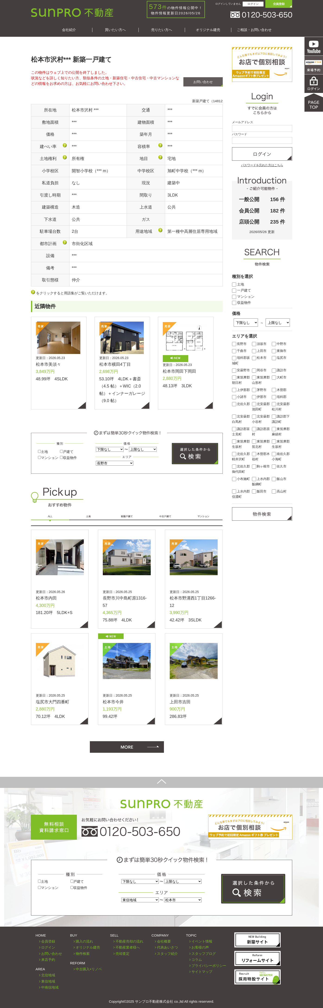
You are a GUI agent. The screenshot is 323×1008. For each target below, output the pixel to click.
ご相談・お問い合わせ (254, 30)
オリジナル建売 (208, 30)
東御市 (279, 351)
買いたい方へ (115, 30)
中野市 (279, 344)
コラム (196, 960)
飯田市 (259, 491)
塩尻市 (279, 358)
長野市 (239, 344)
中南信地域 (50, 987)
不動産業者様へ (128, 947)
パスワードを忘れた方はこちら (262, 165)
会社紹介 (69, 30)
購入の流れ (84, 941)
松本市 (259, 358)
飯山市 (279, 479)
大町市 (279, 377)
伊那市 (259, 397)
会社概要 (164, 941)
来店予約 (48, 960)
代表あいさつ (167, 947)
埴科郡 (279, 397)
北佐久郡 (241, 404)
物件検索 (83, 954)
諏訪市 (279, 370)
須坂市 (259, 344)
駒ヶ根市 (261, 466)
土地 (43, 452)
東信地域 (48, 981)
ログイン (253, 4)
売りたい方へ (161, 30)
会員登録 (48, 941)
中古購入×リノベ (89, 969)
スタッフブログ (203, 954)
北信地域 (48, 975)
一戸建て (241, 290)
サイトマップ (201, 972)
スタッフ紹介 (167, 954)
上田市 (259, 351)
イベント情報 (201, 941)
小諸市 (239, 397)
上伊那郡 (241, 390)
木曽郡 (279, 390)
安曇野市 (241, 370)
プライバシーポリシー (208, 966)
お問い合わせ (203, 82)
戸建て (66, 452)
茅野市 (259, 390)
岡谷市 (259, 370)
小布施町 (241, 479)
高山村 (279, 491)
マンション (48, 458)
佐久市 (279, 466)
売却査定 (122, 954)
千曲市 (239, 351)
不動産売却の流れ (129, 941)
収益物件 (68, 458)
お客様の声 (200, 947)
